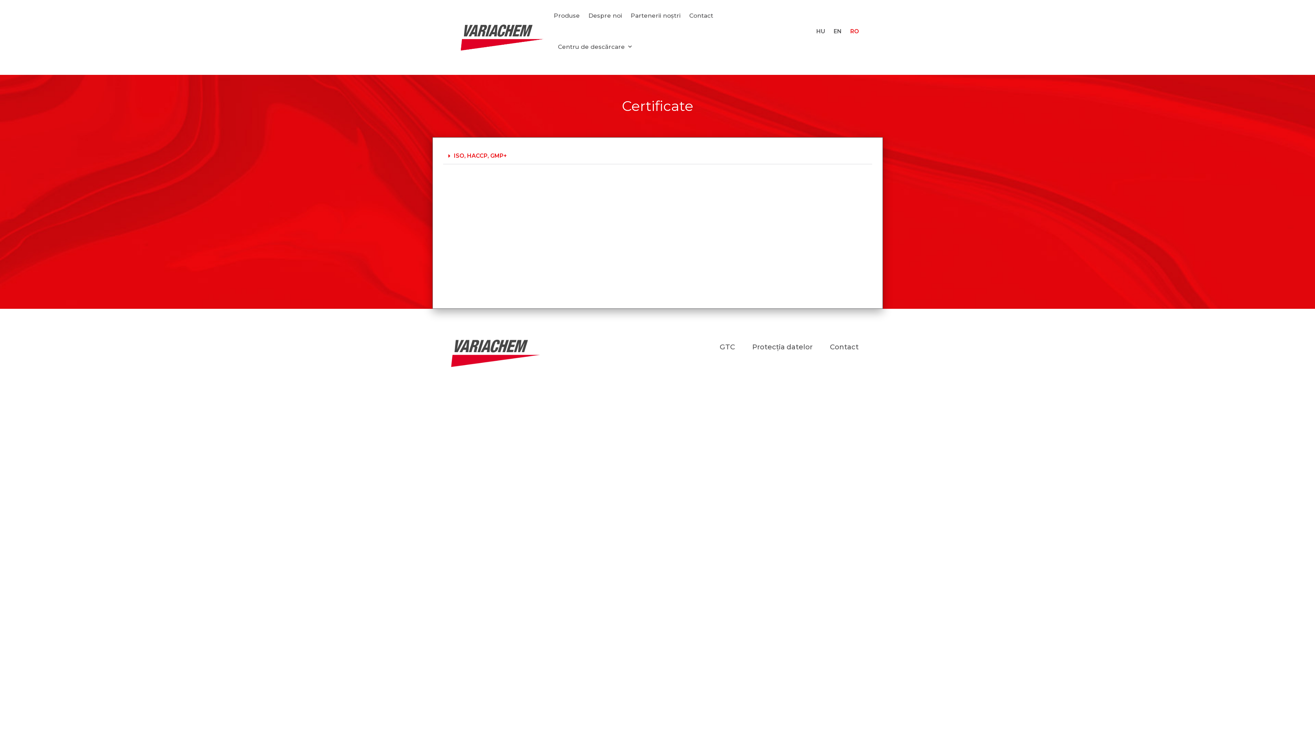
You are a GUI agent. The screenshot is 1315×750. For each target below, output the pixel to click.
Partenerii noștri (656, 15)
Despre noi (605, 15)
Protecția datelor (782, 347)
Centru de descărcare (595, 46)
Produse (567, 15)
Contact (701, 15)
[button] (657, 156)
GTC (727, 347)
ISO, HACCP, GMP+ (480, 155)
